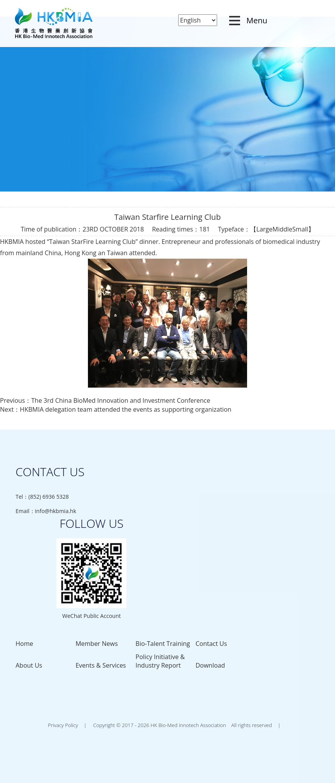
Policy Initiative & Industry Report (160, 661)
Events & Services (100, 665)
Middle (282, 229)
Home (24, 643)
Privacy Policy (63, 725)
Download (210, 665)
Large (264, 229)
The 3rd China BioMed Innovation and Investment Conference (120, 400)
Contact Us (211, 643)
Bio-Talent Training (162, 643)
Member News (96, 643)
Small (300, 229)
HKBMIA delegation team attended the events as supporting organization (125, 409)
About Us (29, 665)
